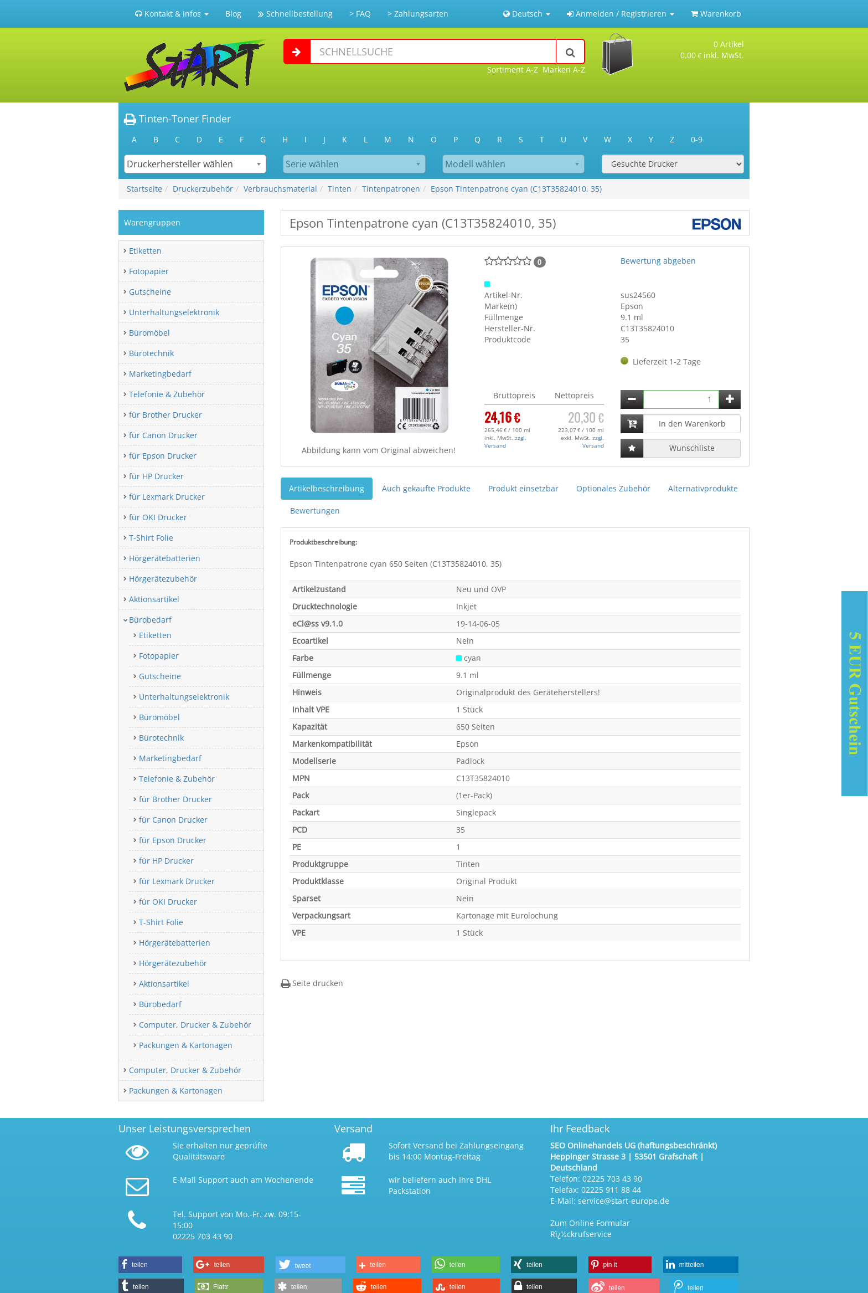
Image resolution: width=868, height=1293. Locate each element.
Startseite (144, 188)
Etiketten (145, 250)
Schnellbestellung (295, 13)
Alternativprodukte (703, 488)
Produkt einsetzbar (523, 488)
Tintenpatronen (391, 188)
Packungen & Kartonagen (185, 1045)
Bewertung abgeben (658, 260)
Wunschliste (692, 448)
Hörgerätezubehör (163, 578)
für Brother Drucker (165, 414)
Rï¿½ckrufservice (581, 1234)
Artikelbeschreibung (326, 488)
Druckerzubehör (203, 188)
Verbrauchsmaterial (280, 188)
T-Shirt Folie (151, 537)
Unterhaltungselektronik (174, 312)
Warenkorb (716, 13)
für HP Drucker (156, 476)
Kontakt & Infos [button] (172, 13)
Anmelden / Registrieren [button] (620, 13)
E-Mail (184, 1179)
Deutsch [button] (526, 13)
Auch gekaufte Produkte (426, 488)
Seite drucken (312, 983)
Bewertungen (315, 510)
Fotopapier (149, 271)
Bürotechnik (151, 353)
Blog (233, 13)
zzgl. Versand (505, 441)
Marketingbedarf (160, 373)
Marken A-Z (563, 69)
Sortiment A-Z (512, 69)
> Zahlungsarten (418, 13)
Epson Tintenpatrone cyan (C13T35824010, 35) (516, 188)
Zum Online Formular (590, 1223)
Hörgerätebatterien (164, 558)
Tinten (340, 188)
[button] (150, 1264)
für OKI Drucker (158, 517)
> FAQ (360, 13)
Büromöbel (149, 332)
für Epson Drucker (163, 455)
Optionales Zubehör (613, 488)
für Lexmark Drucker (167, 496)
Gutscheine (150, 291)
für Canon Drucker (163, 435)
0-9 (696, 139)
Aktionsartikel (154, 599)
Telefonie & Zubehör (167, 394)
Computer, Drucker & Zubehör (195, 1024)
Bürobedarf (150, 619)
